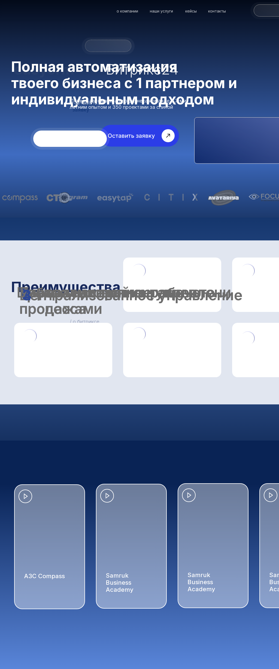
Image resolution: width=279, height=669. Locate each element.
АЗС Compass (44, 576)
